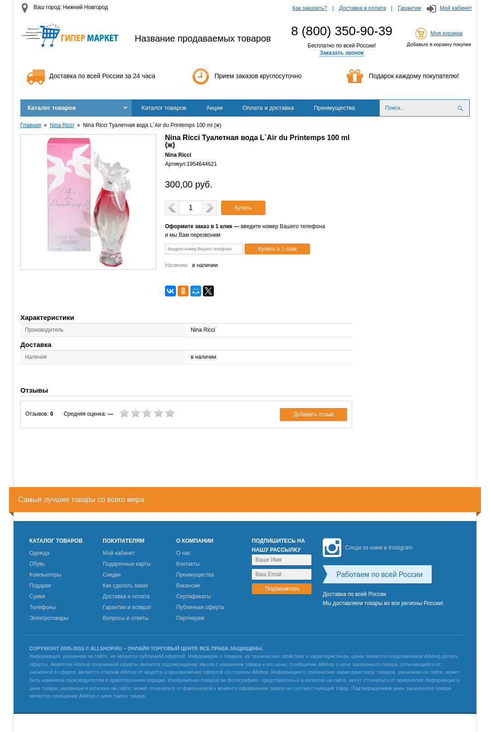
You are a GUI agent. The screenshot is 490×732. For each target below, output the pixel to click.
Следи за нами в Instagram (367, 547)
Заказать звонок (341, 53)
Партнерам (190, 618)
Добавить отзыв (313, 414)
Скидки (112, 575)
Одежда (39, 553)
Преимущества (334, 107)
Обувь (37, 564)
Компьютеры (45, 575)
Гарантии (409, 8)
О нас (183, 553)
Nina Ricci (62, 125)
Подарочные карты (127, 564)
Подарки (40, 585)
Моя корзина (446, 33)
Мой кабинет (456, 8)
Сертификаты (193, 596)
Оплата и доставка (268, 107)
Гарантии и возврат (127, 607)
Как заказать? (309, 8)
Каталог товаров (52, 107)
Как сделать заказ (125, 585)
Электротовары (48, 618)
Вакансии (188, 585)
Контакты (188, 564)
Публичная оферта (200, 607)
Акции (214, 107)
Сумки (37, 596)
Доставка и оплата (362, 8)
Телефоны (42, 607)
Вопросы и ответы (125, 618)
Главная (30, 125)
